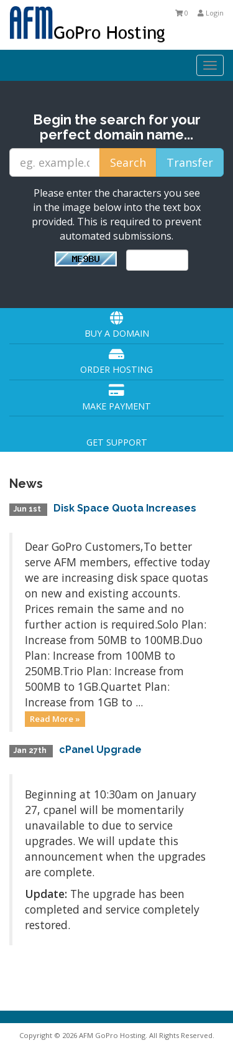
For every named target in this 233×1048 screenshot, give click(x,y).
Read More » (55, 718)
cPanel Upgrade (100, 750)
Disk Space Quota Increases (124, 508)
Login (211, 12)
